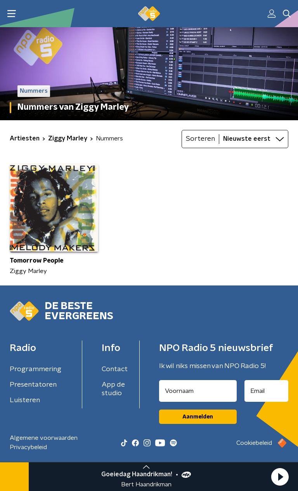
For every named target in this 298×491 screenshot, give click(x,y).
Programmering (35, 369)
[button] (279, 476)
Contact (115, 369)
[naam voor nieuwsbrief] (198, 391)
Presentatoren (33, 384)
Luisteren (25, 400)
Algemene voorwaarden (44, 438)
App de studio (113, 389)
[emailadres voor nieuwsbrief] (266, 391)
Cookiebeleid (254, 443)
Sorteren (200, 138)
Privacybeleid (28, 447)
